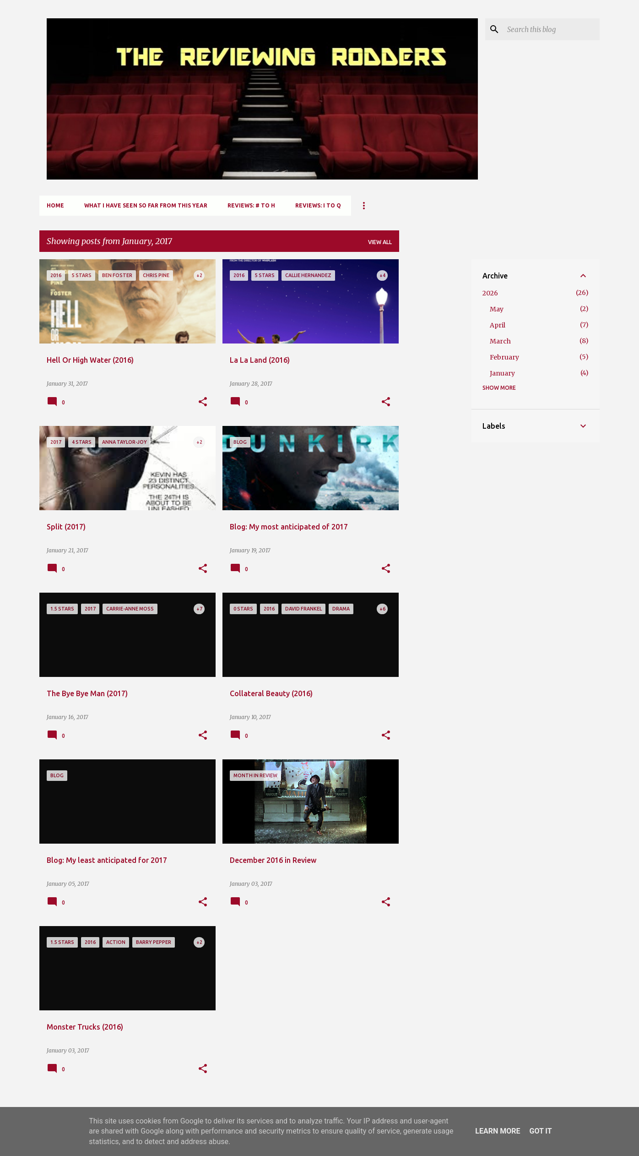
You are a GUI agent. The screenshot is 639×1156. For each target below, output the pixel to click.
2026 (490, 293)
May (497, 309)
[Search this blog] (552, 29)
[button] (202, 402)
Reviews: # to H (251, 205)
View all (380, 242)
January (502, 373)
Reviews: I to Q (318, 205)
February (504, 357)
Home (55, 205)
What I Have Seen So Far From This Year (145, 205)
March (500, 341)
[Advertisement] (435, 396)
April (497, 325)
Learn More (497, 1131)
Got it (540, 1131)
